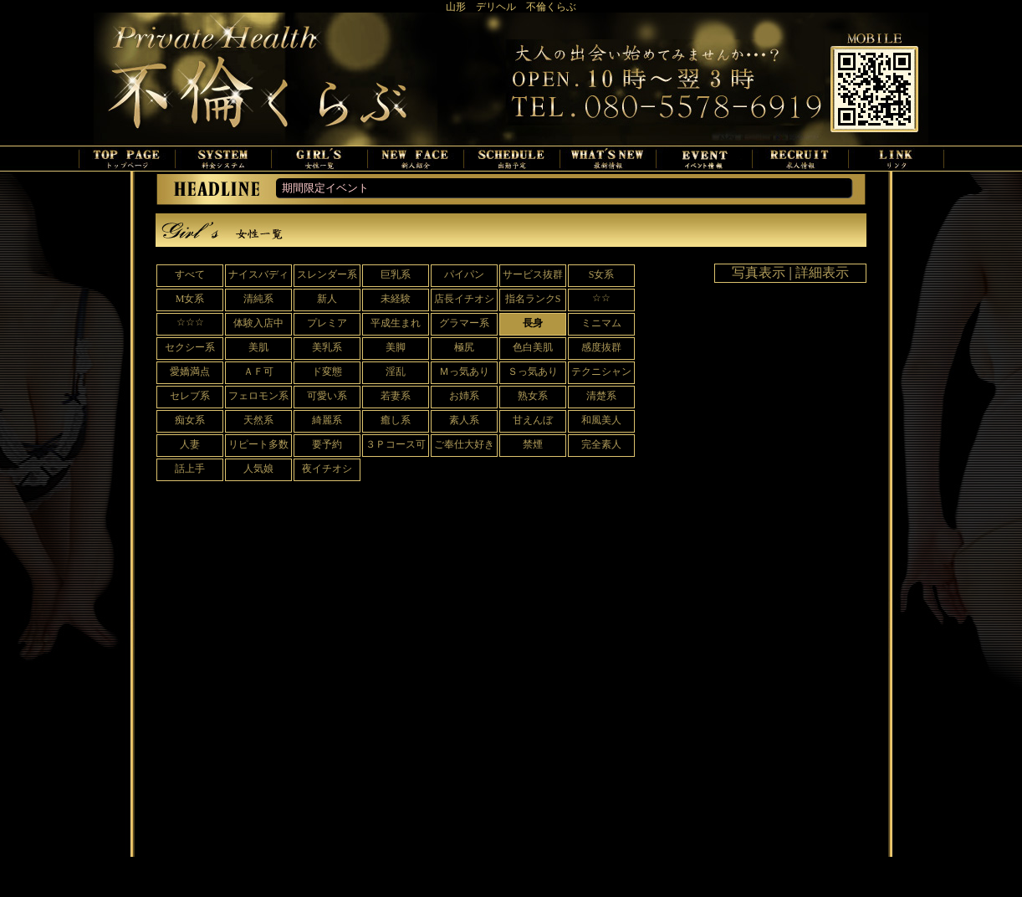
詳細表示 (822, 272)
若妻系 (396, 396)
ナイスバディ (258, 274)
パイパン (464, 274)
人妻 (190, 444)
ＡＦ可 (258, 371)
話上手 (190, 468)
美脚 (396, 347)
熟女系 (533, 396)
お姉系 (464, 396)
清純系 (258, 299)
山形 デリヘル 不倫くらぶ (511, 7)
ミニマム (601, 323)
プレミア (327, 323)
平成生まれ (395, 323)
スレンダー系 (327, 274)
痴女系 (190, 420)
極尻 (464, 347)
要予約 (327, 444)
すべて (190, 274)
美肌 (258, 347)
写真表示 (758, 272)
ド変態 (327, 371)
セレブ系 (190, 396)
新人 (327, 299)
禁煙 (533, 444)
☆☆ (601, 298)
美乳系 (327, 347)
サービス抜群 (533, 274)
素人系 (464, 420)
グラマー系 (464, 323)
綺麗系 (327, 420)
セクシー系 (190, 347)
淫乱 (396, 371)
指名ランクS (533, 299)
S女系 (602, 274)
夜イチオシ (327, 468)
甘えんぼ (533, 420)
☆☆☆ (190, 322)
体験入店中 (258, 323)
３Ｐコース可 (395, 444)
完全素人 (601, 444)
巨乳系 (396, 274)
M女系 (190, 299)
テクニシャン (601, 371)
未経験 (396, 299)
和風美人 (601, 420)
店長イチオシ (464, 299)
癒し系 (396, 420)
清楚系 (601, 396)
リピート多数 (258, 444)
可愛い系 (327, 396)
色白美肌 (533, 347)
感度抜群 (601, 347)
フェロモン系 (258, 396)
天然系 (258, 420)
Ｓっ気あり (533, 371)
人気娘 (258, 468)
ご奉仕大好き (464, 444)
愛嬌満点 (190, 371)
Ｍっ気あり (464, 371)
